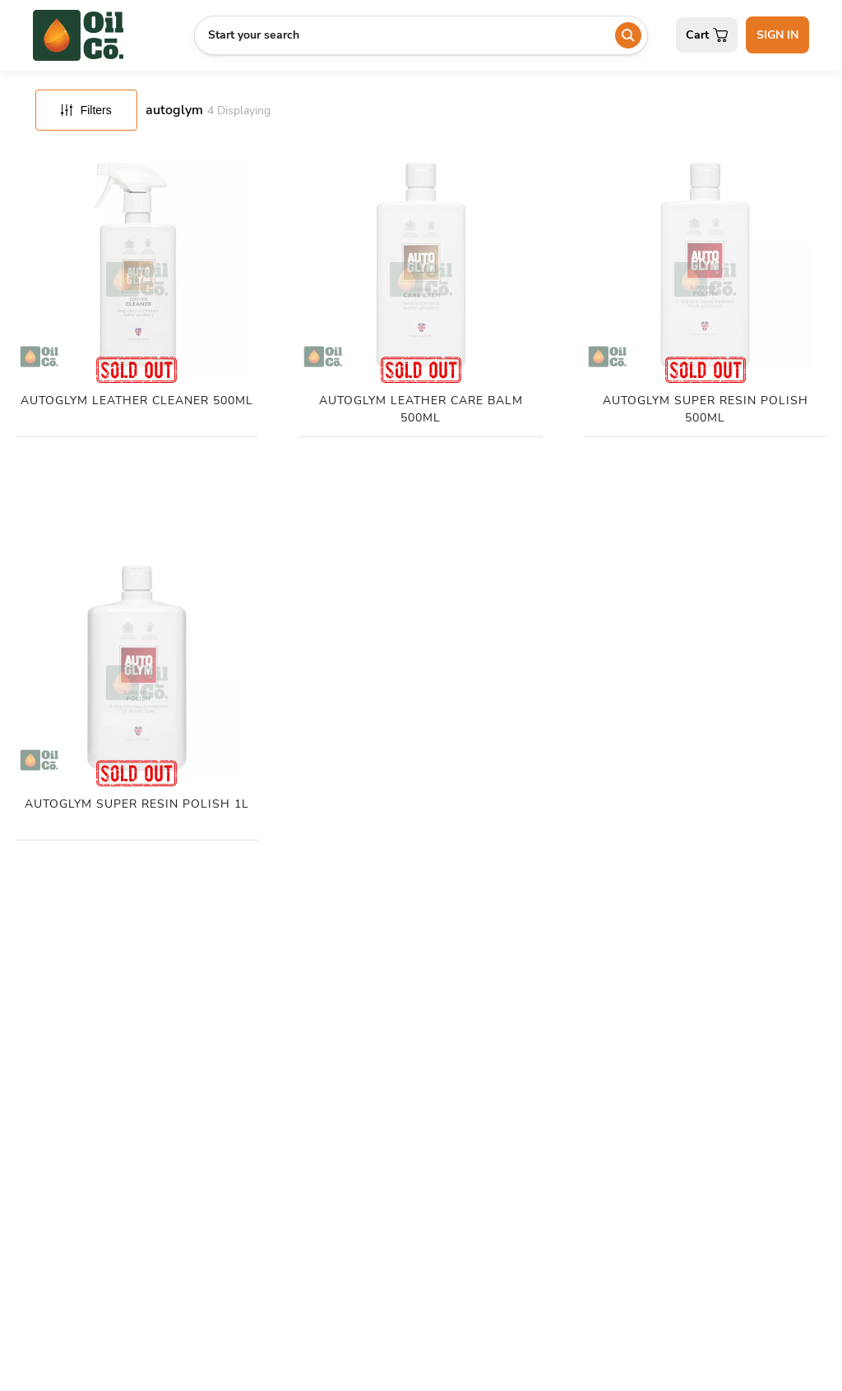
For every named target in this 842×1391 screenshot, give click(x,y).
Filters (86, 110)
